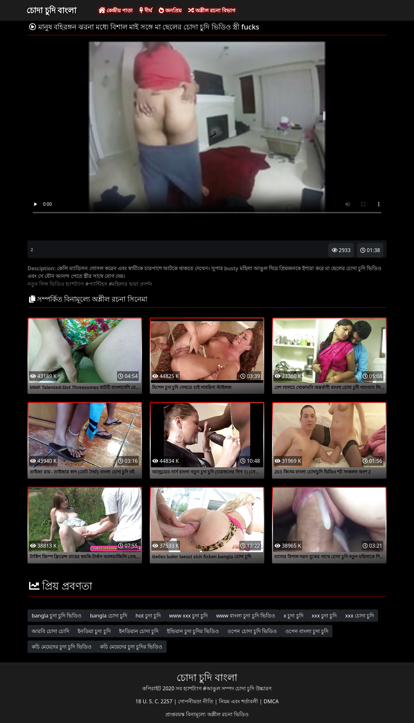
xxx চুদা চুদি (324, 615)
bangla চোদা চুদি (108, 615)
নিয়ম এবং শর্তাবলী (239, 701)
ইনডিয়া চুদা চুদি (94, 631)
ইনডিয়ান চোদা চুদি (138, 631)
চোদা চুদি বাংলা (51, 10)
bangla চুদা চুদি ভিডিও (57, 615)
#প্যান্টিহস (96, 283)
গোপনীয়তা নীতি (196, 701)
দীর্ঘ (145, 10)
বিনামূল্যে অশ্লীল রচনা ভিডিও (217, 714)
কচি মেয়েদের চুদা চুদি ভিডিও (62, 646)
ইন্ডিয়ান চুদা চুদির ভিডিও (193, 631)
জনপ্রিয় (170, 10)
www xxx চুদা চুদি (188, 615)
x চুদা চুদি (293, 615)
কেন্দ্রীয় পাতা (116, 10)
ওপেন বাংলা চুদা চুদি (306, 631)
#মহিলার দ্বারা (123, 283)
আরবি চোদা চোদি (50, 631)
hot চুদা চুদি (148, 615)
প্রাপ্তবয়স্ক (175, 714)
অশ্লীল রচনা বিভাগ (211, 10)
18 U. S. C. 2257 (154, 701)
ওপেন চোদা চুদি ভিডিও (252, 631)
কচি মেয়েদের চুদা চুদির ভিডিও (131, 646)
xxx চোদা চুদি (359, 615)
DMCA (271, 701)
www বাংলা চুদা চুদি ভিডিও (245, 615)
